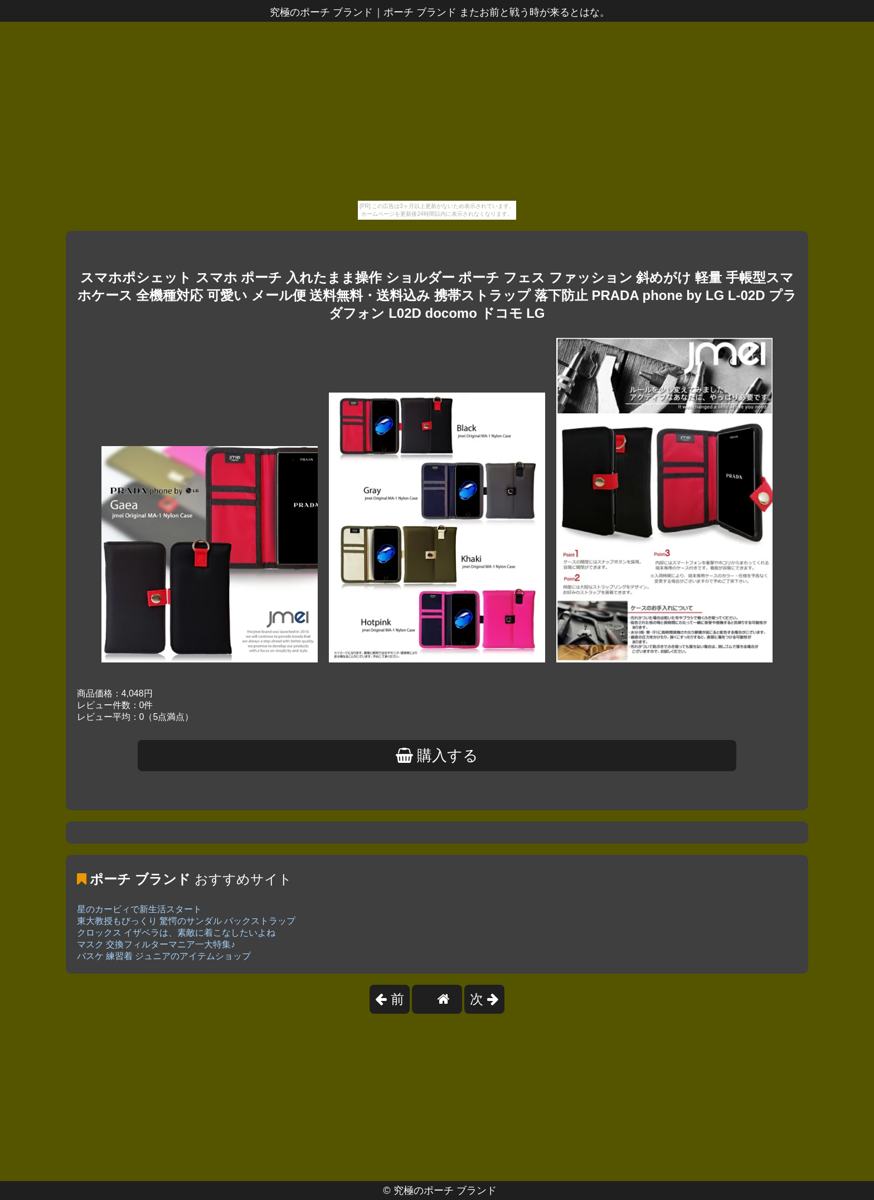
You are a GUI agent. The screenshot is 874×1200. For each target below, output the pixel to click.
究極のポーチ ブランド (445, 1190)
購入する (437, 755)
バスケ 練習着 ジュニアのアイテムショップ (164, 956)
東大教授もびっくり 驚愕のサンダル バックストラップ (186, 921)
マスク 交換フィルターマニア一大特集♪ (156, 944)
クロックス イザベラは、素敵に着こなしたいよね (176, 932)
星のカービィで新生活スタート (139, 909)
